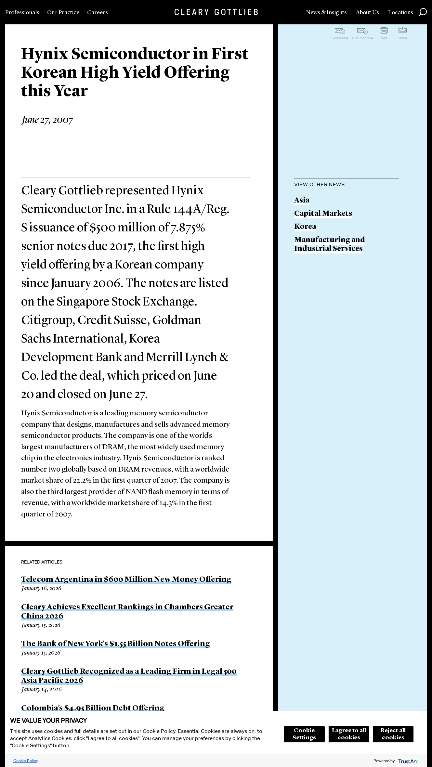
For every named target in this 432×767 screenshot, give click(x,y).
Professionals (22, 13)
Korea (305, 227)
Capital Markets (323, 214)
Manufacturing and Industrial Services (329, 245)
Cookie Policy (25, 760)
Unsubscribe (362, 38)
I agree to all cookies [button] (349, 734)
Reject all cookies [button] (393, 734)
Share (402, 38)
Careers (97, 13)
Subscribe (340, 38)
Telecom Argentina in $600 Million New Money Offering (126, 580)
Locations (400, 13)
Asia (301, 200)
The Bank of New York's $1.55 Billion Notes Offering (115, 644)
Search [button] (422, 12)
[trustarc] (408, 760)
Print (383, 38)
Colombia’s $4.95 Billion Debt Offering (92, 708)
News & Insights (326, 13)
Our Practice (63, 13)
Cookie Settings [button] (304, 734)
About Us (367, 13)
